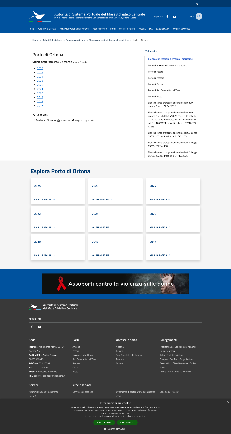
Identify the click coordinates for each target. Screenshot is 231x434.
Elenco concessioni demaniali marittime (109, 40)
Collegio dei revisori (169, 392)
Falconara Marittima (82, 355)
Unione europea (167, 351)
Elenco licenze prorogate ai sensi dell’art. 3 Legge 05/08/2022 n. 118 (172, 144)
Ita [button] (199, 4)
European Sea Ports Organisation (176, 359)
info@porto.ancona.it (46, 371)
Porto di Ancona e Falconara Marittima (167, 65)
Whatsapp (63, 120)
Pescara (76, 363)
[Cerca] (198, 16)
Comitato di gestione (82, 392)
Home (35, 40)
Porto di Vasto (155, 96)
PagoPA (33, 396)
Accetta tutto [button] (104, 422)
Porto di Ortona (156, 84)
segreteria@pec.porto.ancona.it (49, 375)
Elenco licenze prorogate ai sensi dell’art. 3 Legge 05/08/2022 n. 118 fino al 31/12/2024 (172, 134)
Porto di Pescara (156, 78)
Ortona (76, 367)
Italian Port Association (171, 355)
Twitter (51, 120)
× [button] (228, 402)
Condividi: (40, 115)
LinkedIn (88, 120)
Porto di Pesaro (155, 71)
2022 (40, 85)
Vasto (75, 371)
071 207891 (45, 363)
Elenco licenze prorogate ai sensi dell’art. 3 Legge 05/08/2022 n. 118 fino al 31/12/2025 (172, 154)
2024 (40, 77)
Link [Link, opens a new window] (144, 416)
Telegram (76, 120)
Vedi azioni (152, 51)
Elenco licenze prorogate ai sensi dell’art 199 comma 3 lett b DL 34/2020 (170, 104)
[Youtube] (172, 16)
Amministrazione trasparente (43, 392)
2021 (40, 89)
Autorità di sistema (52, 40)
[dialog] (115, 416)
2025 (40, 72)
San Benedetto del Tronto (85, 359)
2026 (40, 68)
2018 (40, 101)
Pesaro (75, 351)
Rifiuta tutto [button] (127, 422)
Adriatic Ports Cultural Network (175, 371)
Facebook (38, 120)
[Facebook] (165, 16)
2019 (40, 97)
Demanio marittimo (75, 40)
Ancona (76, 346)
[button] (115, 429)
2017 (40, 106)
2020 (40, 93)
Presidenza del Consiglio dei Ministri (178, 346)
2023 (40, 81)
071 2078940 (41, 367)
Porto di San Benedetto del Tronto (165, 90)
